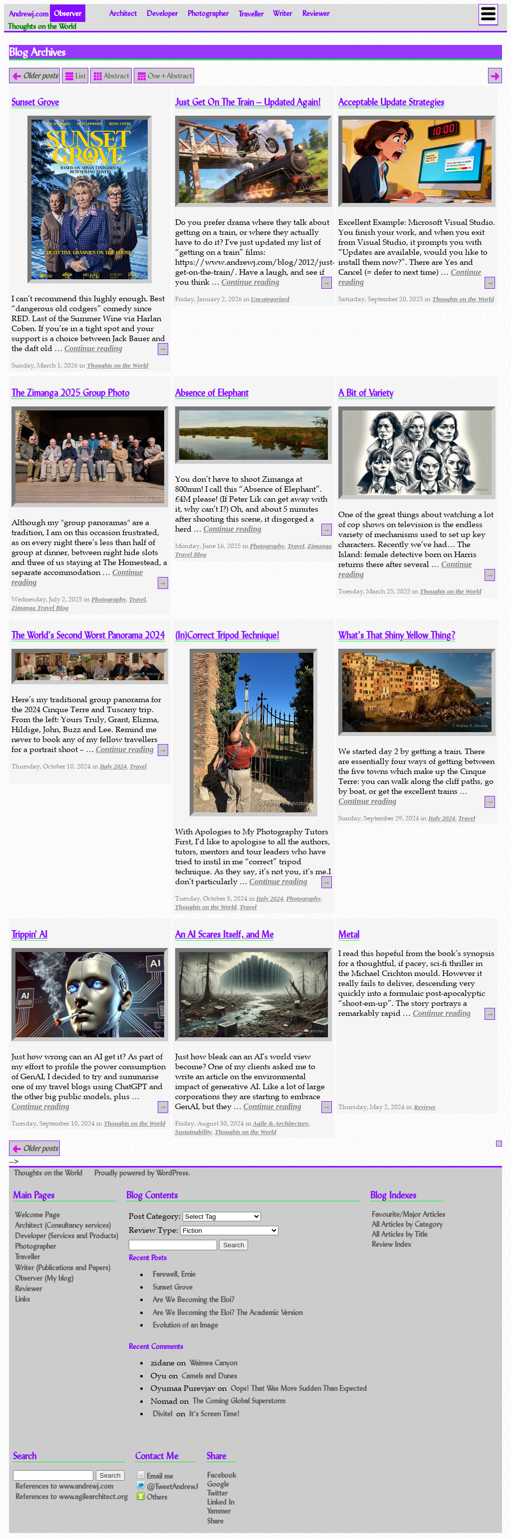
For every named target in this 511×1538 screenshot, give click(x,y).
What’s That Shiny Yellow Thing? (396, 635)
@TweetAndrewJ (167, 1486)
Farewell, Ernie (174, 1274)
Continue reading (93, 348)
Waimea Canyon (213, 1362)
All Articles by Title (400, 1234)
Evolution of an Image (185, 1325)
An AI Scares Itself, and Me (224, 934)
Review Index (391, 1244)
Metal (348, 934)
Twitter (217, 1492)
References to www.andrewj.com (64, 1486)
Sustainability (193, 1132)
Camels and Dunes (209, 1375)
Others (152, 1497)
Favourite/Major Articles (408, 1214)
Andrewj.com (28, 13)
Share (215, 1520)
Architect (123, 13)
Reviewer (315, 13)
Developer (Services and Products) (66, 1235)
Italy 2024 (113, 766)
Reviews (424, 1107)
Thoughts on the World (117, 365)
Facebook (221, 1474)
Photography (108, 599)
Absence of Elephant (212, 392)
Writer (282, 13)
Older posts (39, 75)
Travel (137, 599)
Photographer (208, 13)
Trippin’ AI (29, 934)
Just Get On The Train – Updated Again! (248, 102)
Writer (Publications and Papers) (62, 1267)
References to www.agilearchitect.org (71, 1496)
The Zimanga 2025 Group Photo (70, 392)
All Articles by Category (407, 1224)
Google (218, 1483)
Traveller (251, 13)
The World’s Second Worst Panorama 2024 (88, 635)
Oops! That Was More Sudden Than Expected (299, 1388)
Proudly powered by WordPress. (142, 1172)
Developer (162, 13)
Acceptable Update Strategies (391, 102)
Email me (155, 1476)
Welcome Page (37, 1214)
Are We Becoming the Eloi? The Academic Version (227, 1312)
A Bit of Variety (365, 392)
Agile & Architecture (280, 1123)
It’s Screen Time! (214, 1413)
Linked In (220, 1502)
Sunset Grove (35, 102)
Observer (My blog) (44, 1278)
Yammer (219, 1511)
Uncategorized (270, 299)
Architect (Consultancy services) (63, 1225)
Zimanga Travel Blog (39, 607)
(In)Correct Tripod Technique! (227, 635)
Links (22, 1299)
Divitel (162, 1413)
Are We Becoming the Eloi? (194, 1299)
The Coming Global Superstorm (239, 1401)
